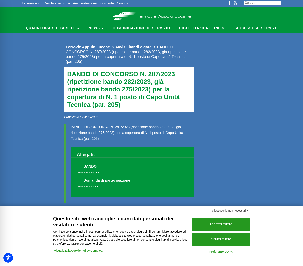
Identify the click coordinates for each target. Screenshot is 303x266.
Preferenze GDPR (221, 251)
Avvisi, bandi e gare (133, 47)
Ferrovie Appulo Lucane (151, 15)
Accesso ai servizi (256, 28)
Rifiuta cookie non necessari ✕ (230, 210)
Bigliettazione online (203, 28)
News (94, 28)
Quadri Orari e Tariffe (51, 28)
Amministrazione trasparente (93, 3)
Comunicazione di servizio (141, 28)
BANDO (90, 166)
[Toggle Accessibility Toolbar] (8, 258)
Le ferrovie (29, 3)
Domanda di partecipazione (106, 180)
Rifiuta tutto (221, 239)
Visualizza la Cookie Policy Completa (78, 250)
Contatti (122, 3)
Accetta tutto (221, 224)
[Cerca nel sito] (262, 3)
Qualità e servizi (55, 3)
